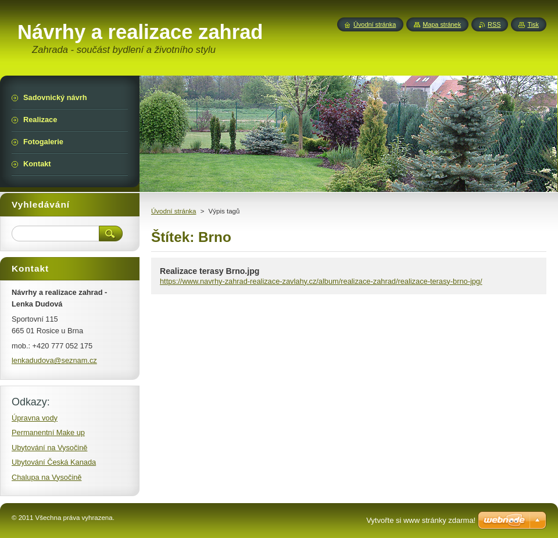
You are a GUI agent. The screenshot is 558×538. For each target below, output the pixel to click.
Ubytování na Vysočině (49, 447)
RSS (494, 24)
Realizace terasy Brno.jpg (209, 271)
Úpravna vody (35, 418)
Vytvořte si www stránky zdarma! (420, 520)
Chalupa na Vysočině (46, 477)
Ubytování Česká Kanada (54, 462)
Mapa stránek (442, 24)
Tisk (533, 24)
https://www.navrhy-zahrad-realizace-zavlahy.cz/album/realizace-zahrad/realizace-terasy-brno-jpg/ (321, 281)
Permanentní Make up (48, 432)
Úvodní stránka (173, 211)
